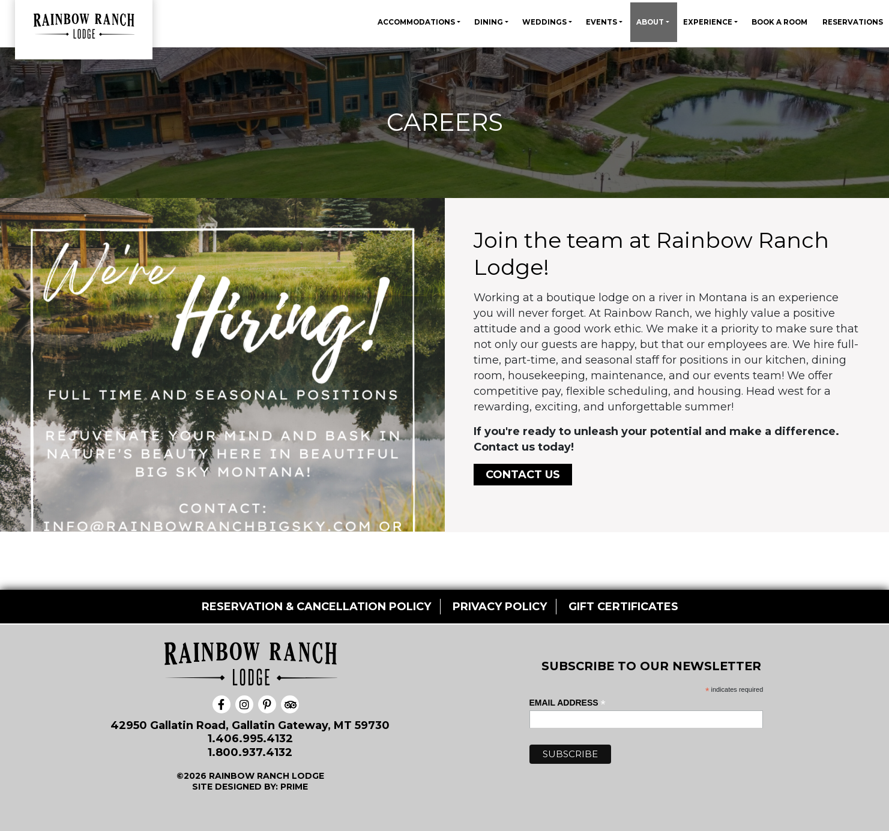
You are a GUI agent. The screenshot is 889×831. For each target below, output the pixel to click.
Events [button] (602, 22)
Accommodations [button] (417, 22)
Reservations (852, 22)
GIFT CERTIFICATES (623, 606)
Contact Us (523, 474)
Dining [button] (489, 22)
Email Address (567, 703)
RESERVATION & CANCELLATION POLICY (316, 606)
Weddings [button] (545, 22)
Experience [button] (708, 22)
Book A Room (779, 22)
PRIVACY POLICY (500, 606)
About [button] (651, 22)
